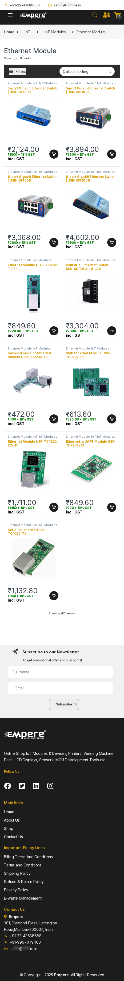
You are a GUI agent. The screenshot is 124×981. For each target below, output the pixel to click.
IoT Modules (55, 32)
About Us (12, 820)
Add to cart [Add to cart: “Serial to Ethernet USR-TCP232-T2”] (53, 595)
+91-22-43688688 (22, 5)
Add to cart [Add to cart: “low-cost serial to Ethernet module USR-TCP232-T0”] (53, 418)
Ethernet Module (20, 83)
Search (95, 15)
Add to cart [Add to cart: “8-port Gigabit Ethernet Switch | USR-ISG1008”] (111, 242)
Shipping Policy (17, 873)
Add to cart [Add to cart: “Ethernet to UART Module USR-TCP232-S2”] (111, 507)
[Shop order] (87, 71)
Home (9, 32)
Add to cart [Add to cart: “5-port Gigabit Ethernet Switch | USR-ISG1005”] (111, 154)
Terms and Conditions (23, 865)
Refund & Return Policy (24, 881)
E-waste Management (22, 898)
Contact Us (13, 836)
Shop (8, 828)
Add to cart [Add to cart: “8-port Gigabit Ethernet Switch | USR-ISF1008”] (53, 242)
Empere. (62, 974)
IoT (27, 32)
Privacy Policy (16, 890)
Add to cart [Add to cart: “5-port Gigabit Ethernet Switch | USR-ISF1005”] (53, 154)
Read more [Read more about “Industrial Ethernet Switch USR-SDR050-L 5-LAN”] (111, 330)
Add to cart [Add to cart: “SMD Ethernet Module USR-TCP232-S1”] (111, 418)
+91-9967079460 (22, 942)
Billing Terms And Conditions (28, 856)
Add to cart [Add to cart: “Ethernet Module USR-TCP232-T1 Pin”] (53, 330)
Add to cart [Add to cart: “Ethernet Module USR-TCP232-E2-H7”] (53, 507)
